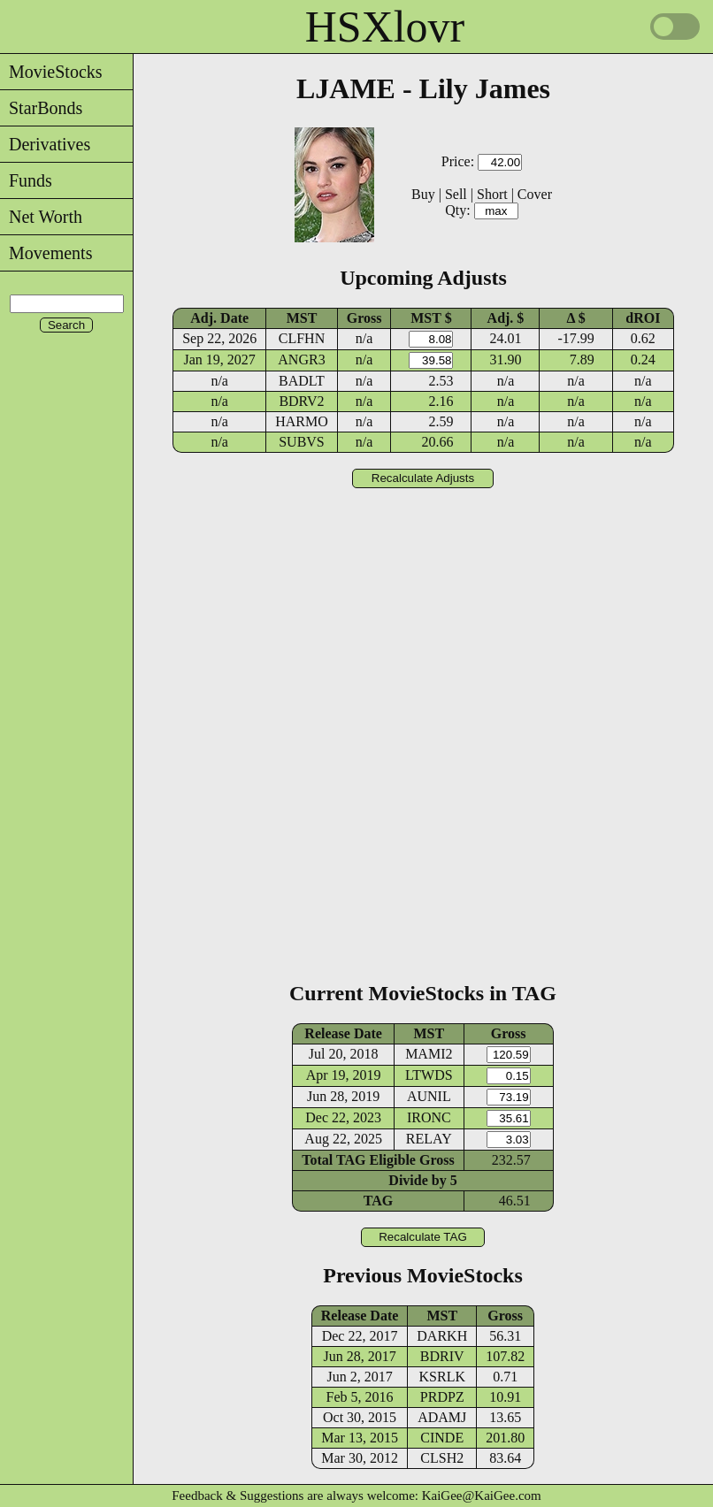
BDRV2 (301, 401)
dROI (642, 317)
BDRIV (442, 1356)
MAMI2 (428, 1053)
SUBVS (302, 441)
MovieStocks (51, 71)
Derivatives (45, 144)
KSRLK (442, 1376)
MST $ (430, 317)
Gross (364, 317)
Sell (456, 194)
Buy (423, 194)
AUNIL (429, 1096)
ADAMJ (442, 1417)
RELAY (429, 1138)
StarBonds (41, 108)
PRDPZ (442, 1396)
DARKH (442, 1335)
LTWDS (429, 1074)
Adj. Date (219, 317)
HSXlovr (385, 26)
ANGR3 (301, 359)
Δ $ (576, 317)
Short (492, 194)
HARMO (301, 421)
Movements (46, 253)
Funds (26, 180)
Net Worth (41, 216)
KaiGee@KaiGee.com (481, 1495)
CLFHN (302, 338)
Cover (535, 194)
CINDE (442, 1437)
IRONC (429, 1117)
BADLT (302, 380)
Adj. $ (506, 317)
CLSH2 (442, 1457)
